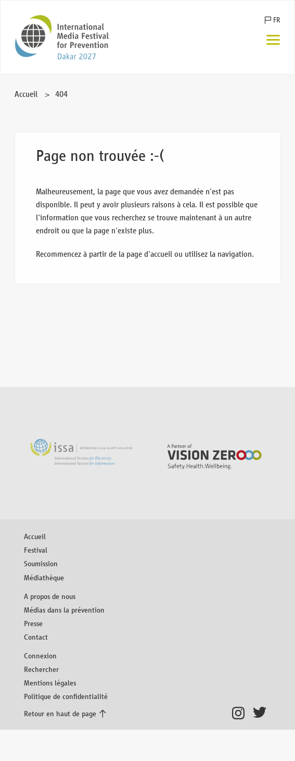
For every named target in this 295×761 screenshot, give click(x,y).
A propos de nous (49, 596)
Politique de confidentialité (66, 696)
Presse (33, 623)
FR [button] (276, 20)
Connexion (40, 655)
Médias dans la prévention (64, 609)
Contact (36, 636)
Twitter (262, 713)
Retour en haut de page (60, 713)
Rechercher (41, 669)
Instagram (241, 713)
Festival (35, 549)
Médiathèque (44, 577)
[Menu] (273, 41)
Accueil (26, 94)
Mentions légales (50, 682)
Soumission (41, 563)
